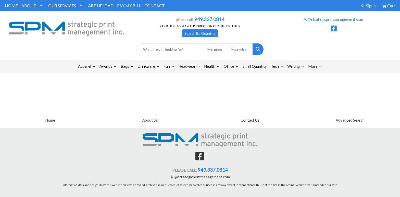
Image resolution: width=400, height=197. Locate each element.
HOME (11, 5)
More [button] (313, 66)
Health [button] (209, 66)
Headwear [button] (187, 66)
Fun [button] (167, 66)
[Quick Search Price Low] (217, 49)
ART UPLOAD (101, 5)
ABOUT (28, 5)
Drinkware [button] (146, 66)
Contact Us (250, 120)
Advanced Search (350, 120)
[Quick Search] (170, 49)
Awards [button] (105, 66)
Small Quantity (255, 66)
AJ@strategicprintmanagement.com (333, 19)
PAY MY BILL (129, 5)
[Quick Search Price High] (241, 49)
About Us (150, 120)
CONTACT (154, 5)
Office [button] (229, 66)
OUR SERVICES (62, 5)
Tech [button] (275, 66)
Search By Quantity (200, 33)
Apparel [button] (84, 66)
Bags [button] (125, 66)
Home (50, 120)
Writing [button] (293, 66)
